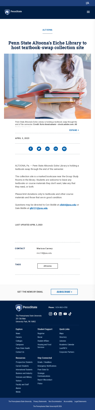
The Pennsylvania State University (20, 401)
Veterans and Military (24, 377)
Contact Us (20, 352)
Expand (73, 130)
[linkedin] (47, 149)
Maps (61, 333)
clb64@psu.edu (68, 204)
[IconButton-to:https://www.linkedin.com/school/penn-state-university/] (60, 314)
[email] (56, 149)
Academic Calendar (66, 344)
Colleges (19, 341)
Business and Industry (24, 373)
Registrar (41, 333)
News (18, 333)
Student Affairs (43, 341)
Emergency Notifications (47, 366)
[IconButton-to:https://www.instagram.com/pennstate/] (50, 314)
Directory (63, 337)
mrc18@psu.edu (44, 253)
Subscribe (63, 291)
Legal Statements (80, 401)
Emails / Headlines (45, 362)
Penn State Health (23, 348)
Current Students (22, 366)
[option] (58, 307)
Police (40, 383)
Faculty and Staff (22, 384)
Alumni (18, 388)
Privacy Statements (40, 401)
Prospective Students (24, 362)
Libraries (62, 341)
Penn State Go (43, 369)
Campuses (20, 344)
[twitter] (39, 149)
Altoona (47, 30)
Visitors (19, 381)
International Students (24, 369)
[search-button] (87, 3)
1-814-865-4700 (61, 307)
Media (18, 392)
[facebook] (30, 149)
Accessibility (68, 401)
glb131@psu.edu (39, 208)
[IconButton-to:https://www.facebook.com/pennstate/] (55, 314)
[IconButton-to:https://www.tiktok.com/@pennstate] (70, 314)
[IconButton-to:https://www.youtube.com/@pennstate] (65, 314)
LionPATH (63, 348)
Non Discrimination (55, 401)
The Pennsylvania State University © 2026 (47, 406)
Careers (19, 337)
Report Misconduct (45, 380)
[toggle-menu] (88, 12)
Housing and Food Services (44, 345)
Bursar (40, 337)
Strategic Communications (44, 374)
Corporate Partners (66, 352)
